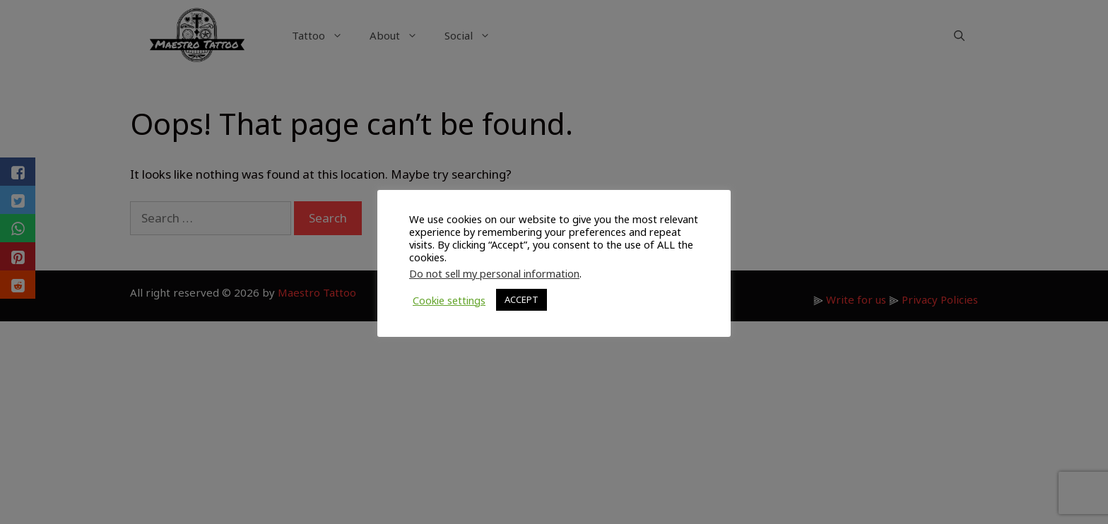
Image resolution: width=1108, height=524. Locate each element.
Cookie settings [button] (449, 300)
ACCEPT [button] (521, 299)
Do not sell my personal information (494, 273)
